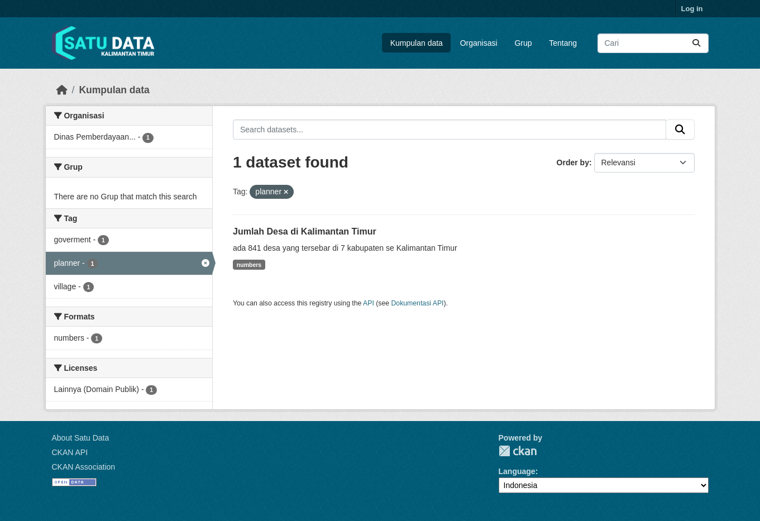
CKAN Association (84, 466)
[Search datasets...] (653, 43)
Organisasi (479, 43)
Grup (523, 43)
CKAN (518, 451)
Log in (692, 8)
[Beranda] (62, 89)
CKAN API (70, 452)
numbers (249, 264)
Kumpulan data (416, 43)
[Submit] (696, 43)
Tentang (563, 43)
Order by (573, 162)
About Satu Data (80, 437)
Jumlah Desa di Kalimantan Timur (304, 231)
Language (517, 471)
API (368, 303)
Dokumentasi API (417, 303)
